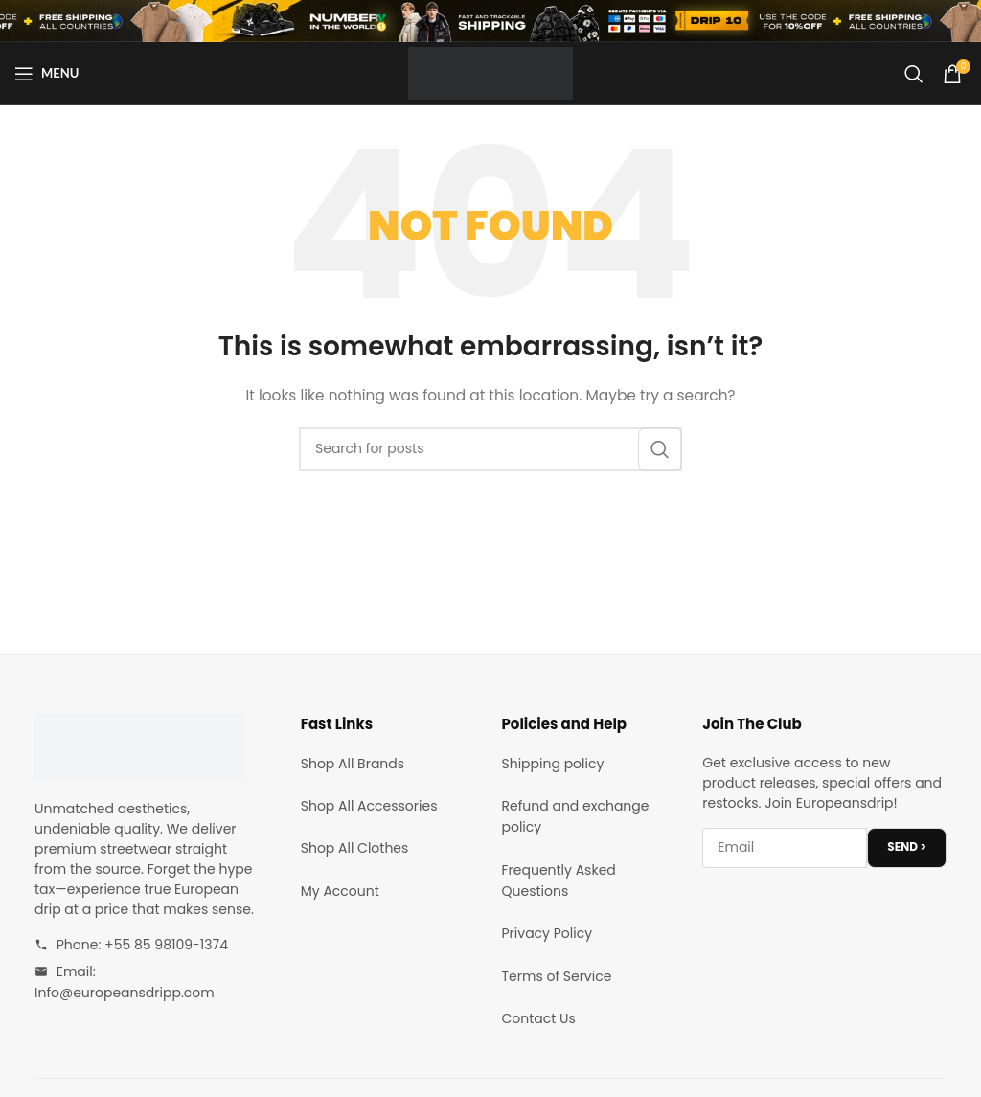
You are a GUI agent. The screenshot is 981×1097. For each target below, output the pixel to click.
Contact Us (539, 1018)
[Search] (914, 74)
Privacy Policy (547, 933)
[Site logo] (490, 71)
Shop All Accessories (369, 805)
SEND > (906, 846)
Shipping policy (553, 763)
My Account (340, 891)
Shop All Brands (352, 763)
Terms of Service (557, 976)
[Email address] (784, 848)
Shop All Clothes (355, 847)
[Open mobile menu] (46, 74)
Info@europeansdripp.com (124, 992)
